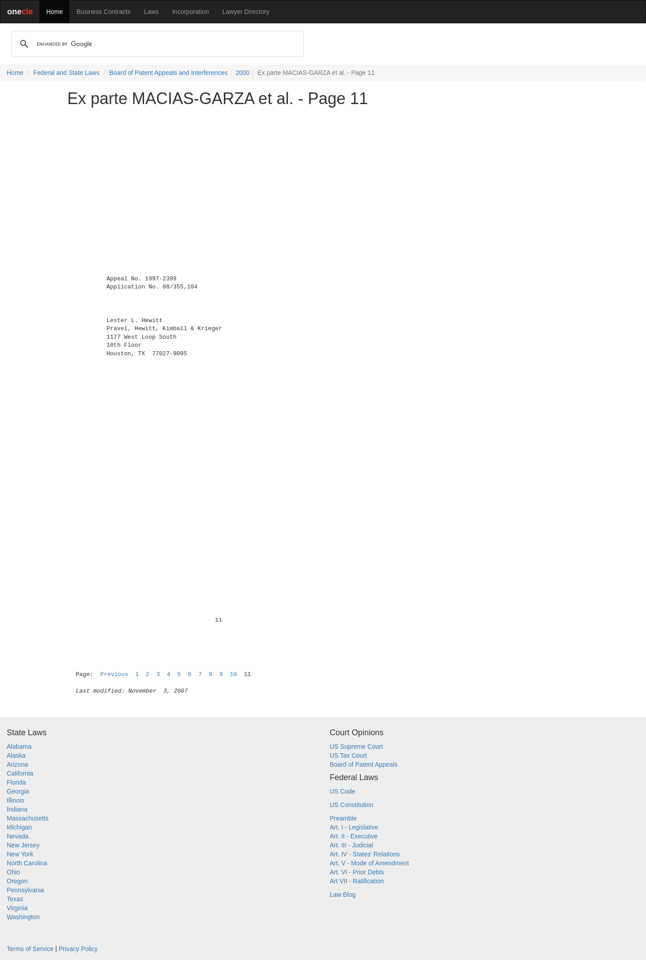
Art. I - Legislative (354, 827)
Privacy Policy (78, 948)
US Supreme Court (356, 746)
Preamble (343, 818)
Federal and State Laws (66, 72)
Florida (16, 782)
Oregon (17, 881)
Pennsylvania (25, 890)
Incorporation (190, 11)
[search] (156, 44)
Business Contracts (103, 11)
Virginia (17, 908)
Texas (15, 899)
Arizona (17, 764)
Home (54, 11)
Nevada (17, 836)
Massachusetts (27, 818)
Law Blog (343, 894)
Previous (114, 674)
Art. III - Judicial (351, 845)
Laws (151, 11)
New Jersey (23, 845)
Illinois (15, 800)
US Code (342, 791)
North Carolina (27, 863)
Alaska (16, 755)
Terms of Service (30, 948)
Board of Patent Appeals (363, 764)
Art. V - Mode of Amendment (369, 863)
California (20, 773)
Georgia (18, 791)
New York (20, 854)
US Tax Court (348, 755)
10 (233, 674)
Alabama (19, 746)
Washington (23, 917)
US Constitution (351, 804)
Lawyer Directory (245, 11)
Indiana (17, 809)
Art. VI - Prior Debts (357, 872)
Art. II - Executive (354, 836)
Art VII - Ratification (357, 881)
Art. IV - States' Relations (365, 854)
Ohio (13, 872)
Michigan (19, 827)
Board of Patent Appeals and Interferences (168, 72)
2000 (242, 72)
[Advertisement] (323, 177)
